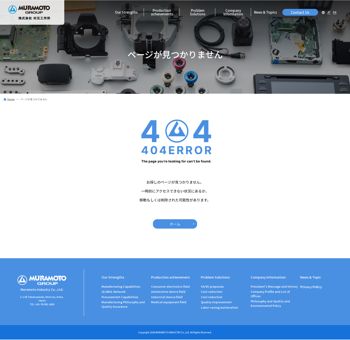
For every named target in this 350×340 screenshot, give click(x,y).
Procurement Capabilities (120, 297)
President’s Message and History (274, 287)
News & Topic (310, 277)
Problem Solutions (197, 12)
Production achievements (162, 12)
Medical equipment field (168, 302)
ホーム (175, 224)
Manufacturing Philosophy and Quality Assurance (123, 304)
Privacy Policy (311, 287)
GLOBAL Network (113, 292)
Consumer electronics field (170, 287)
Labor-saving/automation (219, 307)
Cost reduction (211, 292)
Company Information (233, 12)
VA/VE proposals (212, 287)
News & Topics (265, 12)
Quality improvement (216, 302)
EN (334, 12)
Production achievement (171, 277)
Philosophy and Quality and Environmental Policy (270, 303)
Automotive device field (168, 292)
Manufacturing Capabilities (121, 287)
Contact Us (300, 12)
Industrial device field (167, 297)
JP (328, 12)
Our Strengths (126, 12)
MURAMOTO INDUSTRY (168, 332)
